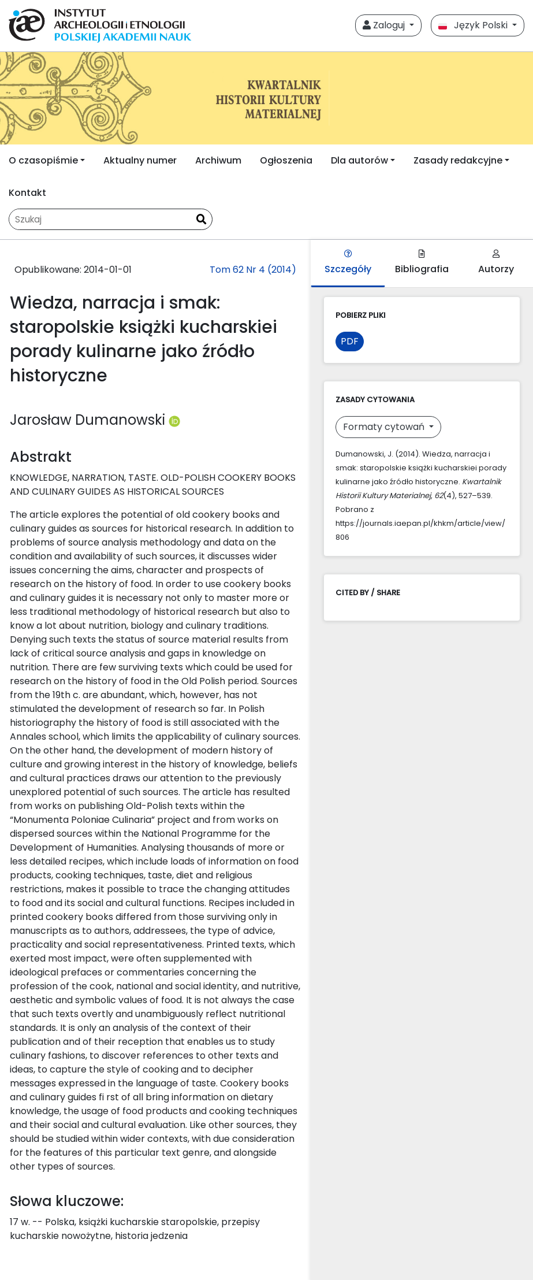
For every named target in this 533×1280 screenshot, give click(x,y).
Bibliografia (422, 263)
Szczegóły (348, 263)
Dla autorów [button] (359, 160)
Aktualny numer (140, 160)
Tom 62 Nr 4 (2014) (253, 269)
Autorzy (496, 263)
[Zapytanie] (100, 219)
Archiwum (218, 160)
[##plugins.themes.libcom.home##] (266, 98)
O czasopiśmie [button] (43, 160)
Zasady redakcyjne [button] (457, 160)
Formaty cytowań (385, 426)
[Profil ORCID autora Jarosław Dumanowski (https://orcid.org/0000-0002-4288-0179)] (174, 419)
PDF (350, 341)
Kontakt (27, 192)
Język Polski (474, 25)
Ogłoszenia (286, 160)
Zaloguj (385, 25)
